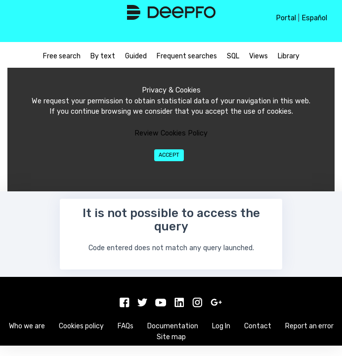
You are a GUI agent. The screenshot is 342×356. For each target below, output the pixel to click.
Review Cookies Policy (171, 133)
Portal (286, 18)
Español (314, 18)
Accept (169, 155)
